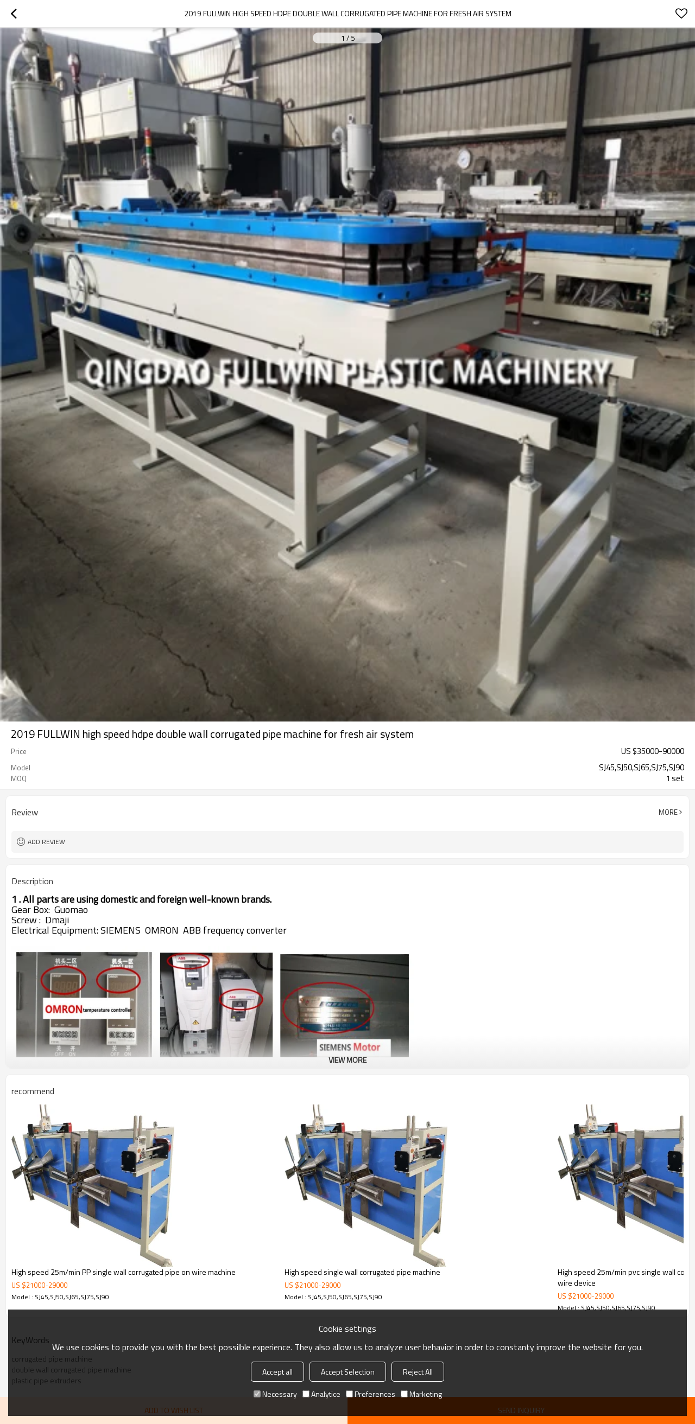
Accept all (277, 1371)
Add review (46, 841)
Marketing (421, 1394)
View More (347, 1059)
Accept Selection (348, 1371)
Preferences (370, 1394)
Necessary (275, 1394)
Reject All (418, 1371)
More (668, 812)
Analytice (321, 1394)
